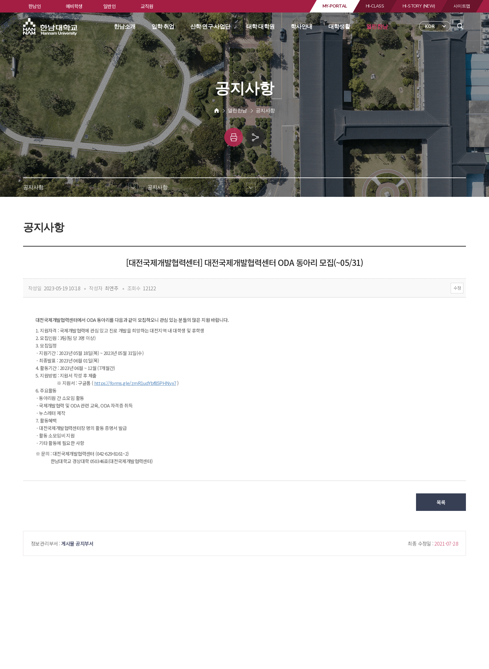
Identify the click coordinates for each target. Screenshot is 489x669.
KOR (430, 26)
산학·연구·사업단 (210, 26)
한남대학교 (51, 27)
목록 (441, 502)
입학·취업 (163, 26)
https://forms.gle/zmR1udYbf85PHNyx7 (135, 383)
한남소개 (125, 26)
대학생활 (339, 26)
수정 (457, 288)
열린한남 (377, 26)
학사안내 (301, 26)
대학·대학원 (260, 26)
